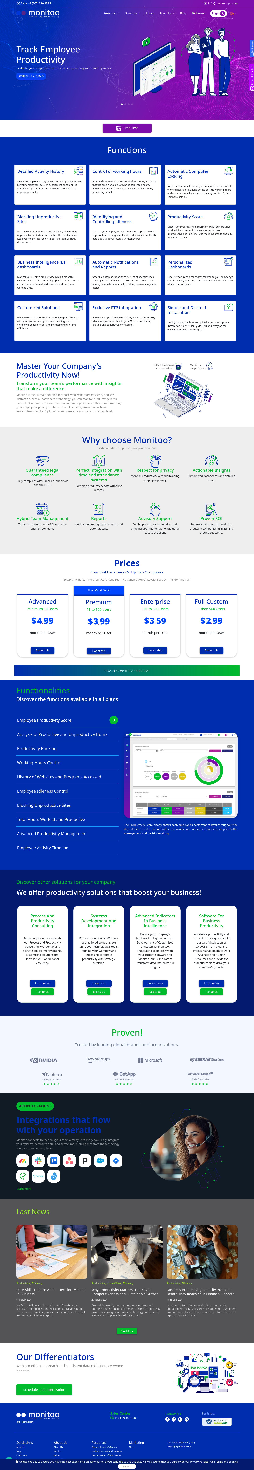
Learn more (42, 983)
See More (127, 1331)
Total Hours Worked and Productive (67, 819)
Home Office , (115, 1283)
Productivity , (24, 1283)
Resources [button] (110, 13)
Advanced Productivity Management (67, 833)
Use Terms (217, 1461)
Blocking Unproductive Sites (67, 805)
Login (218, 13)
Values (57, 1455)
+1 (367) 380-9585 (126, 1418)
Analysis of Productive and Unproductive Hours (67, 734)
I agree (127, 1466)
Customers (21, 1455)
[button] (233, 13)
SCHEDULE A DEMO (31, 76)
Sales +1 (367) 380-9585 (36, 3)
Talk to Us (42, 992)
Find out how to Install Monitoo (106, 1451)
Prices (150, 13)
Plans (131, 1447)
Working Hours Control (67, 762)
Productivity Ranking (67, 748)
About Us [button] (166, 13)
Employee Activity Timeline (67, 847)
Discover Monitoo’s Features (104, 1447)
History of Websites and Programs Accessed (67, 777)
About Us (20, 1447)
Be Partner (199, 13)
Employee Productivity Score (67, 720)
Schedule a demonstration (44, 1389)
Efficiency (37, 1283)
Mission (57, 1451)
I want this (42, 650)
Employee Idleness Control (67, 791)
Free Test (127, 128)
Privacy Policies (199, 1461)
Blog (183, 13)
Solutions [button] (131, 13)
